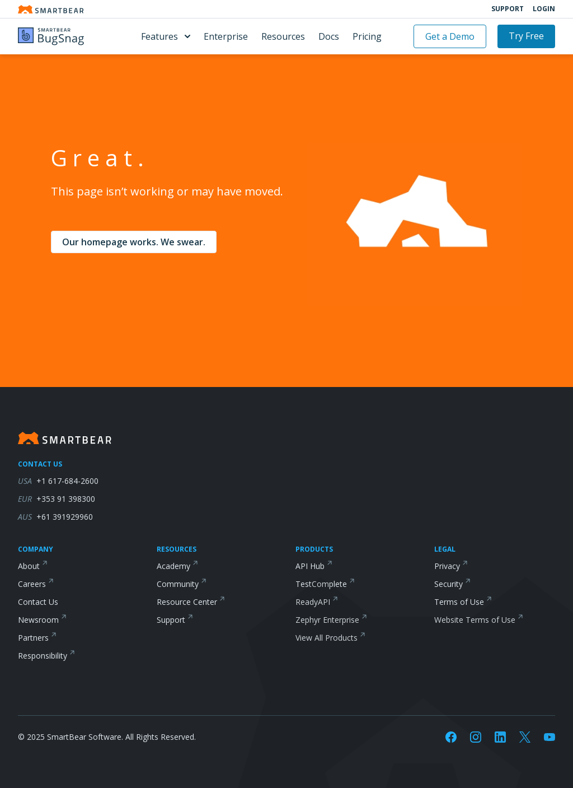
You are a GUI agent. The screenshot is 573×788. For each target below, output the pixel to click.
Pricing (367, 36)
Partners (33, 637)
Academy (173, 566)
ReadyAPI (312, 601)
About (29, 566)
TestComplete (321, 584)
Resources (283, 36)
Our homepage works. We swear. (133, 242)
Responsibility (42, 655)
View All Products (326, 637)
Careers (32, 584)
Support (507, 8)
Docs (328, 36)
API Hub (310, 566)
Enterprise (226, 36)
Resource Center (187, 601)
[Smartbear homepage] (51, 9)
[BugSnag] (64, 36)
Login (544, 8)
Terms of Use (459, 601)
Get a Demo (450, 36)
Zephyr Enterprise (327, 619)
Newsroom (38, 619)
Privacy (447, 566)
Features (165, 36)
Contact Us (38, 601)
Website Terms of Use (474, 619)
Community (178, 584)
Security (448, 584)
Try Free (526, 36)
